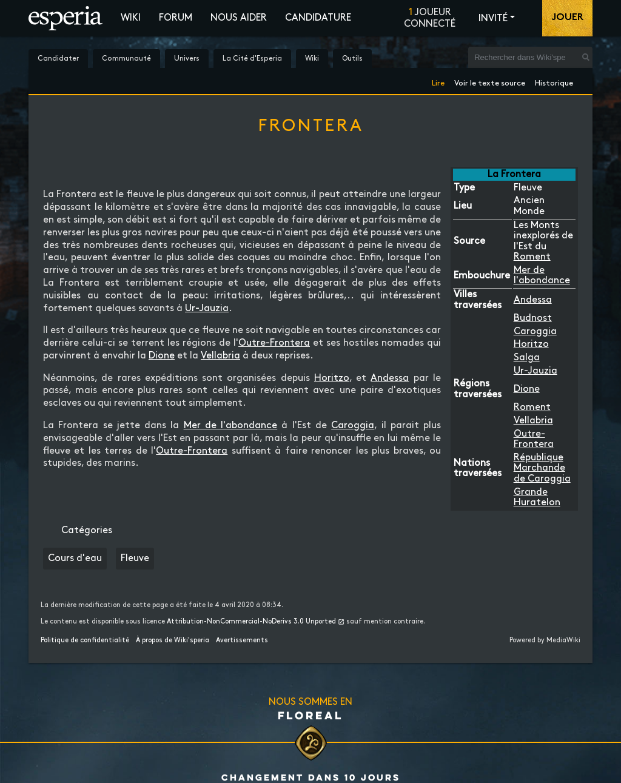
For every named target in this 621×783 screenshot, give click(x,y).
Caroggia (535, 331)
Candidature (318, 17)
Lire (438, 80)
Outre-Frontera (274, 343)
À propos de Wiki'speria (172, 640)
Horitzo (531, 344)
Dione (527, 389)
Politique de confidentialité (85, 640)
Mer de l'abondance (231, 425)
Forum (175, 17)
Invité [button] (493, 18)
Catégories (86, 530)
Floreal (310, 715)
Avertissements (242, 640)
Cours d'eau (75, 558)
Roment (532, 256)
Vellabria (533, 420)
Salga (527, 357)
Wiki (131, 17)
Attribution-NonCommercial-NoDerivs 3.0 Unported (251, 622)
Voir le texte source (489, 80)
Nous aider (238, 17)
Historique (554, 80)
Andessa (533, 299)
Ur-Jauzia (535, 370)
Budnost (533, 318)
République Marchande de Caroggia (542, 468)
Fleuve (135, 558)
